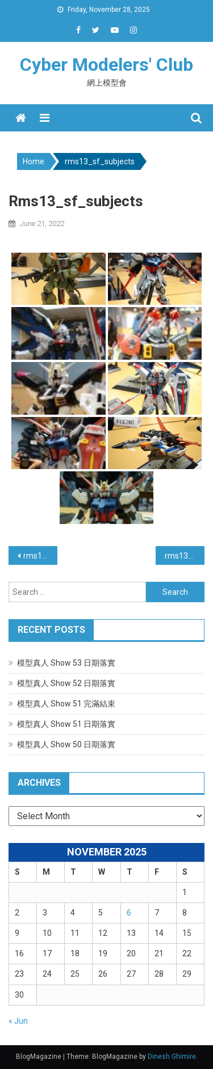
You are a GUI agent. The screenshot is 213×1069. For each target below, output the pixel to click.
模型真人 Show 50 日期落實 (66, 744)
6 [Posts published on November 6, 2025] (129, 912)
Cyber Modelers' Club (106, 64)
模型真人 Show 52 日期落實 (66, 683)
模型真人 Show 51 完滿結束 (66, 703)
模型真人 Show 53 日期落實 (66, 662)
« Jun (18, 1020)
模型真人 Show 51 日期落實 (66, 724)
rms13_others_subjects (40, 555)
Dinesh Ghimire (172, 1057)
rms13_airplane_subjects (184, 555)
